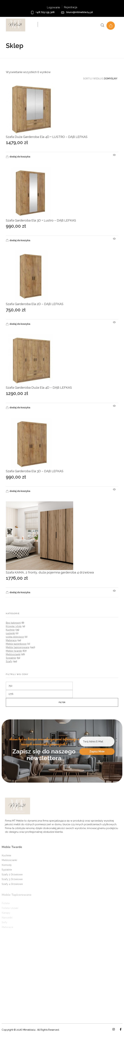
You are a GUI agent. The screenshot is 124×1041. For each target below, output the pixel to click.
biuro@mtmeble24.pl (79, 12)
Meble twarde (14, 651)
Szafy (9, 661)
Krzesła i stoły (14, 626)
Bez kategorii (13, 622)
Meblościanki (13, 654)
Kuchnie (10, 629)
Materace (11, 640)
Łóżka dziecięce (15, 636)
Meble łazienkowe (16, 644)
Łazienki (10, 633)
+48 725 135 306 (45, 12)
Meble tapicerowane (17, 647)
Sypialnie (11, 658)
